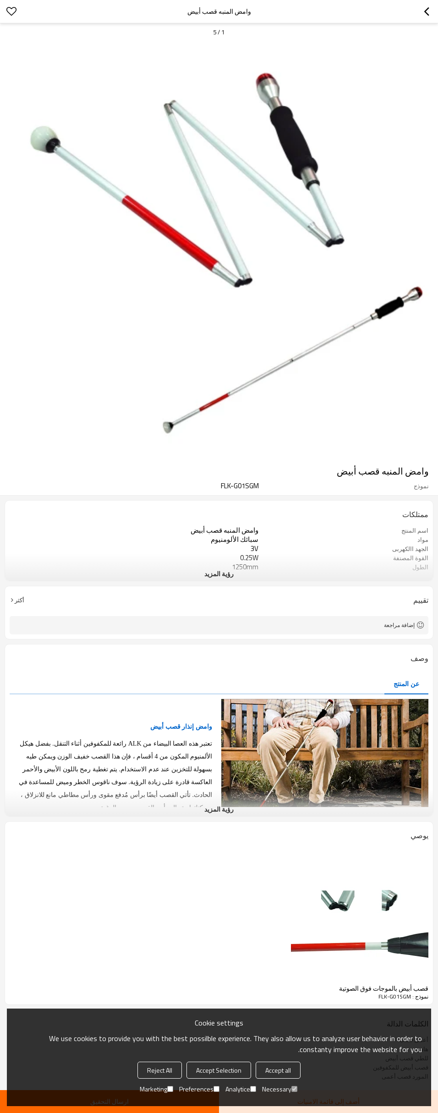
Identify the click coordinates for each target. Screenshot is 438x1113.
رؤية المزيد (219, 573)
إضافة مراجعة (399, 625)
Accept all (278, 1070)
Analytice (240, 1089)
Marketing (156, 1089)
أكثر (19, 600)
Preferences (199, 1089)
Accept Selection (218, 1070)
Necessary (279, 1089)
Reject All (159, 1070)
